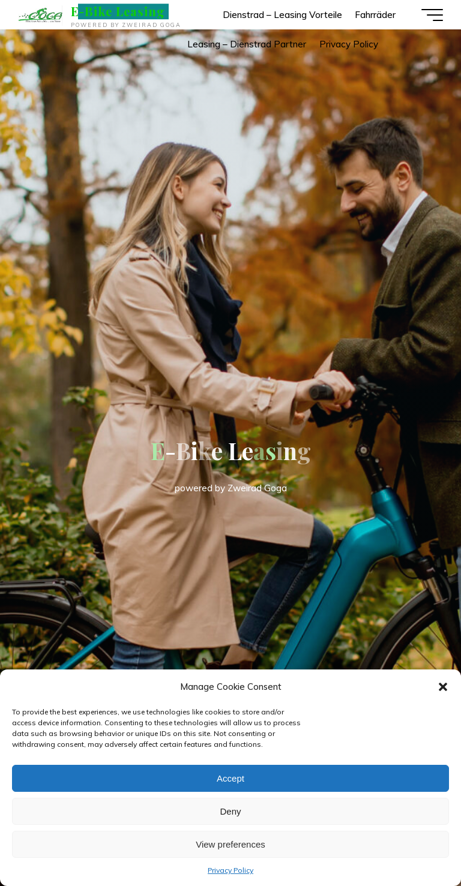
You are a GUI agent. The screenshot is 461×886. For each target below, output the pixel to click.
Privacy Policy (230, 870)
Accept (230, 778)
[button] (443, 687)
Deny (230, 811)
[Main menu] (432, 15)
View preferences (230, 844)
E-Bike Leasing (118, 11)
